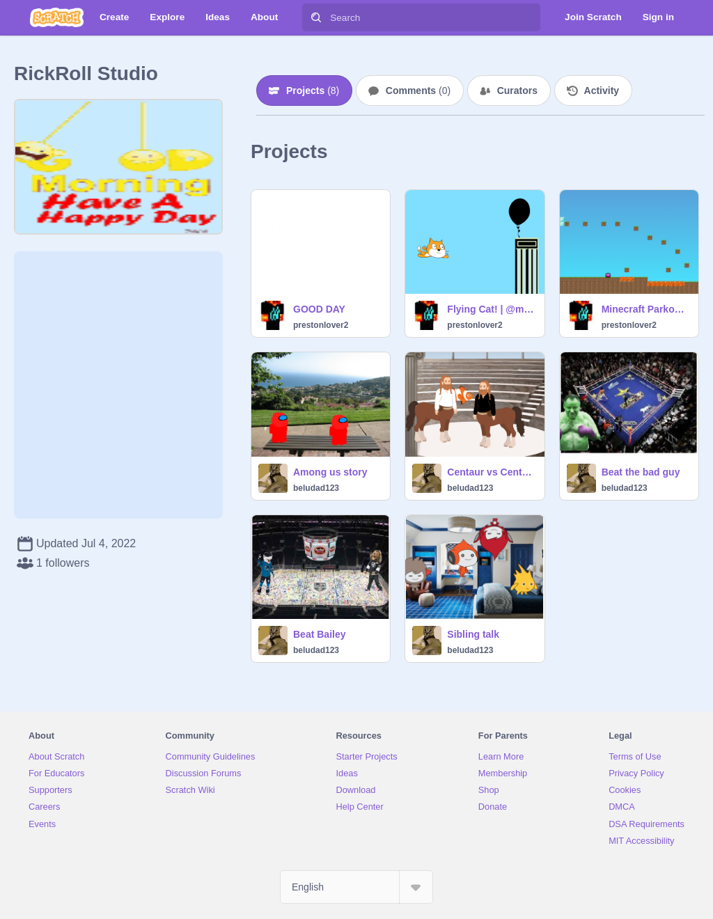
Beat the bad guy (641, 472)
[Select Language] (356, 887)
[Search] (316, 17)
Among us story (330, 472)
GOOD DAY (319, 309)
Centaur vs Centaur (491, 472)
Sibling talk (473, 634)
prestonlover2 (320, 325)
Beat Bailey (319, 634)
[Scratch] (57, 17)
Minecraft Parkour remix (646, 309)
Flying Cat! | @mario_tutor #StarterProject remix (491, 309)
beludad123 (316, 488)
